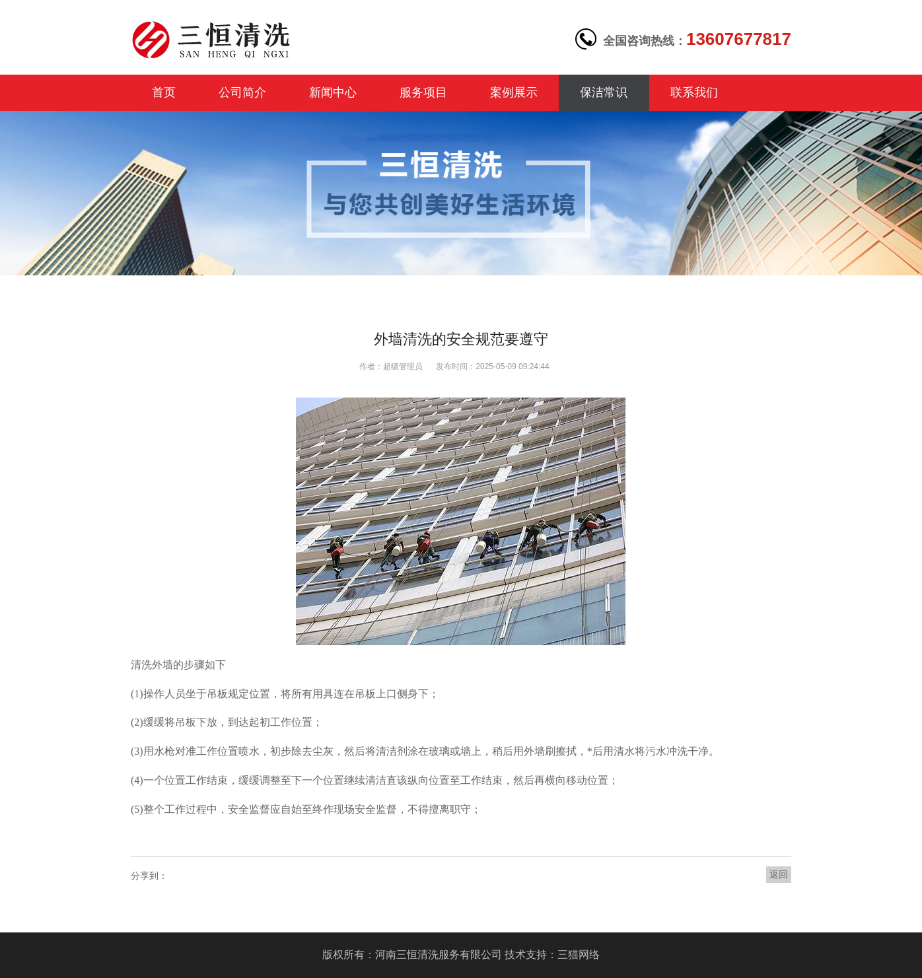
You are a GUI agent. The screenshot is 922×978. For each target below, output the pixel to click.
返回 (778, 874)
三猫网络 (578, 954)
